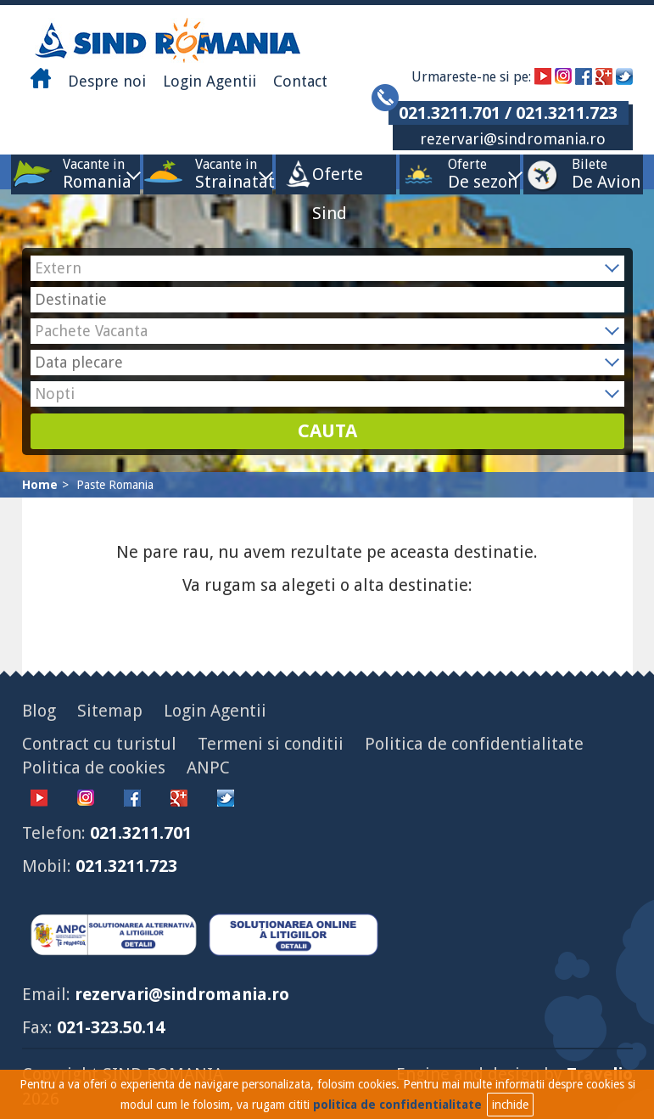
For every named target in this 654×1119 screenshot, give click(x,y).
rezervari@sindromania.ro (513, 139)
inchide (510, 1104)
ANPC (208, 767)
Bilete (589, 173)
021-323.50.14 (111, 1027)
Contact (300, 81)
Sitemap (110, 710)
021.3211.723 (126, 866)
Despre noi (107, 81)
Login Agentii (209, 81)
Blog (39, 710)
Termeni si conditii (271, 744)
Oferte (467, 173)
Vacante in (94, 173)
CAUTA (327, 430)
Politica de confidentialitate (474, 744)
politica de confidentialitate (397, 1104)
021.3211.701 (141, 833)
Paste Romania (115, 485)
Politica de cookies (93, 767)
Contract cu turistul (99, 744)
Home (40, 485)
